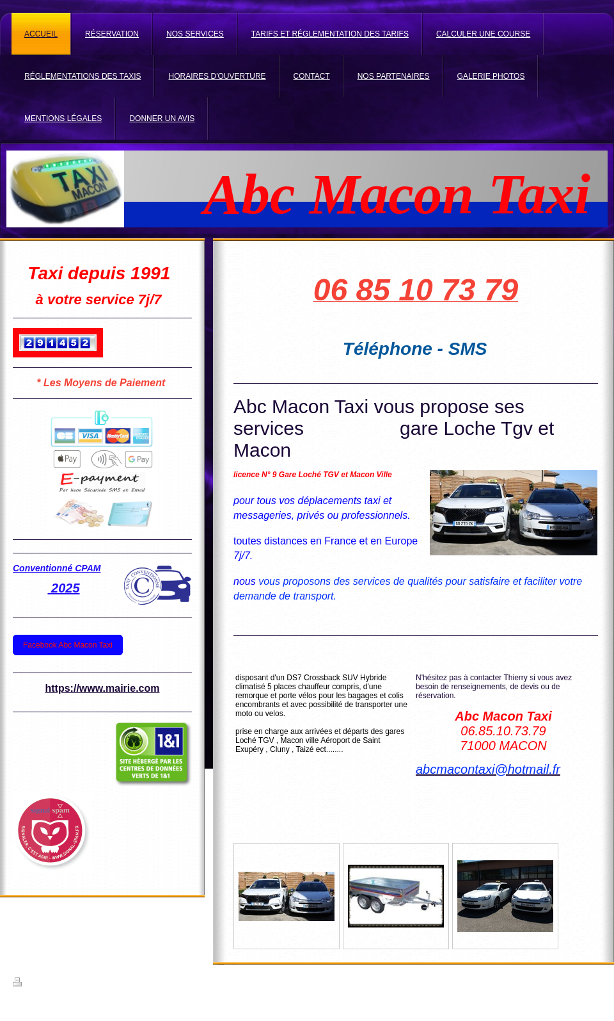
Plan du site (110, 984)
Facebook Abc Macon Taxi (68, 645)
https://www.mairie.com (102, 688)
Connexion (584, 982)
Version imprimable (50, 984)
